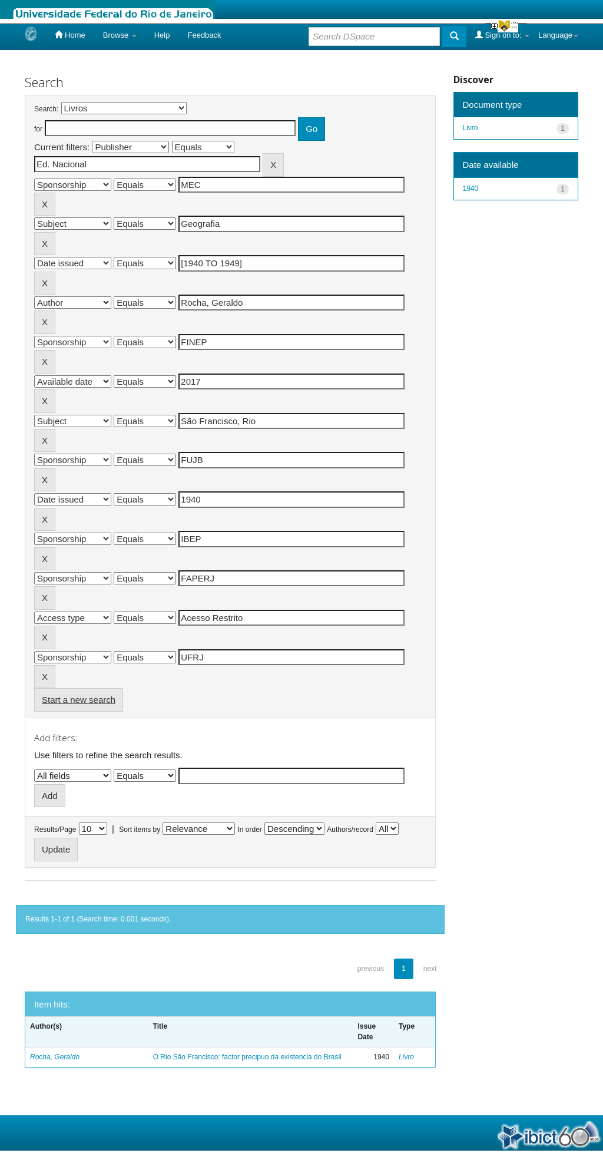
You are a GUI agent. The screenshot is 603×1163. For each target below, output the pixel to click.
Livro (406, 1057)
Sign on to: (502, 34)
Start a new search (78, 700)
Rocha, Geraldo (54, 1057)
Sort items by (139, 829)
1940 (471, 188)
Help (162, 35)
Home (70, 34)
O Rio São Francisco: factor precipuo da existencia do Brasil (247, 1057)
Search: (46, 109)
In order (250, 829)
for (38, 129)
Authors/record (350, 829)
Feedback (204, 35)
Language (558, 35)
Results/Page (55, 829)
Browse (120, 35)
